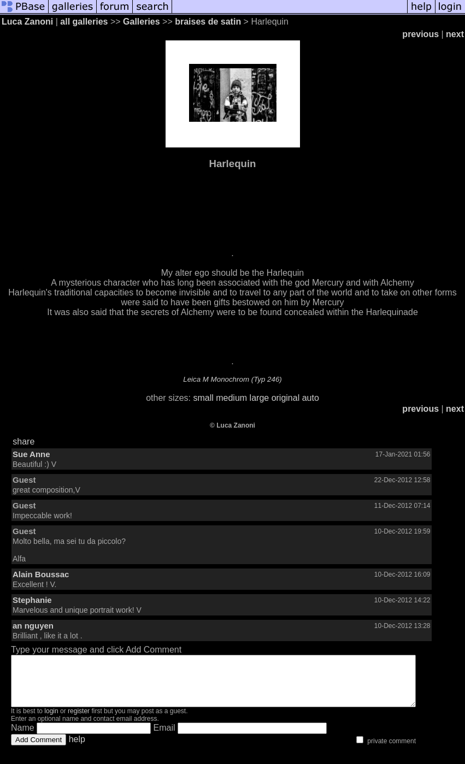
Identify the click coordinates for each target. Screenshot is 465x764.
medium (231, 397)
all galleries (84, 21)
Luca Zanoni (27, 21)
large (259, 397)
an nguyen (33, 625)
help (77, 749)
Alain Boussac (41, 574)
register (79, 721)
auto (310, 397)
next (455, 34)
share (23, 441)
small (203, 397)
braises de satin (208, 21)
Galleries (141, 21)
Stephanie (32, 600)
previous (420, 34)
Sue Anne (31, 454)
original (286, 397)
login (51, 721)
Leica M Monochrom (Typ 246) (232, 379)
